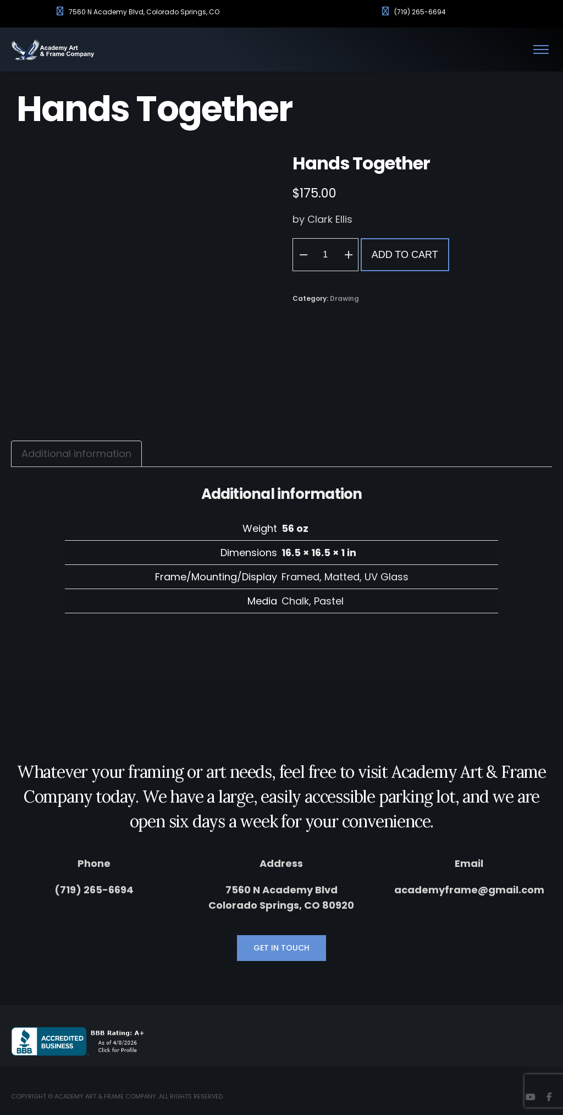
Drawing (344, 298)
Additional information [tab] (76, 453)
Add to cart (405, 254)
